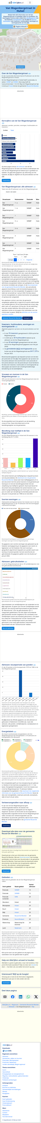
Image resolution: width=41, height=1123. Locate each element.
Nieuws (4, 1091)
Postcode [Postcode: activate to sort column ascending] (30, 199)
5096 (16, 897)
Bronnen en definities (9, 1087)
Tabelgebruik (27, 318)
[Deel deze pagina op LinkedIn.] (20, 997)
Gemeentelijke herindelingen (11, 1089)
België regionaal (20, 1064)
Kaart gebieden (7, 1099)
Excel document (25, 857)
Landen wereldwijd (8, 1064)
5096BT (8, 82)
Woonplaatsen (14, 1060)
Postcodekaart (6, 1105)
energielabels (17, 20)
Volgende (29, 260)
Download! (6, 871)
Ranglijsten (5, 1093)
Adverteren (5, 1111)
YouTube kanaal (7, 1117)
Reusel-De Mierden (33, 86)
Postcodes (5, 1060)
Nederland (18, 928)
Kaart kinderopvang (8, 1101)
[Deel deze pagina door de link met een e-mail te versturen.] (4, 997)
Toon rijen (20, 256)
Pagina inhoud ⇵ (20, 26)
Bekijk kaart (20, 67)
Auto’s (4, 1070)
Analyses (5, 1085)
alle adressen (20, 167)
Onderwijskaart (7, 1103)
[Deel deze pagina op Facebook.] (12, 997)
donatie (33, 965)
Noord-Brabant (19, 919)
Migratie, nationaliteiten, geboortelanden (15, 1076)
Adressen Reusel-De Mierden (12, 318)
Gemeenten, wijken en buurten (12, 1058)
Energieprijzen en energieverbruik (13, 1074)
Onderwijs (5, 1078)
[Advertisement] (20, 105)
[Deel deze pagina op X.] (36, 997)
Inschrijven (6, 983)
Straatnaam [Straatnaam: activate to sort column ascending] (6, 199)
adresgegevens (31, 18)
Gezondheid (6, 1072)
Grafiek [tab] (5, 130)
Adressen (5, 1056)
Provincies (5, 1062)
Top (33, 1007)
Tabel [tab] (12, 130)
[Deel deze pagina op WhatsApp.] (28, 997)
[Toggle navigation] (30, 2)
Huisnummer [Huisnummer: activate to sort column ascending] (19, 199)
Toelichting (6, 180)
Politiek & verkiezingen (9, 1080)
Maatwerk (5, 1115)
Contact (4, 1113)
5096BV (15, 82)
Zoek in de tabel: (20, 192)
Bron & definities (8, 628)
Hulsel (11, 86)
